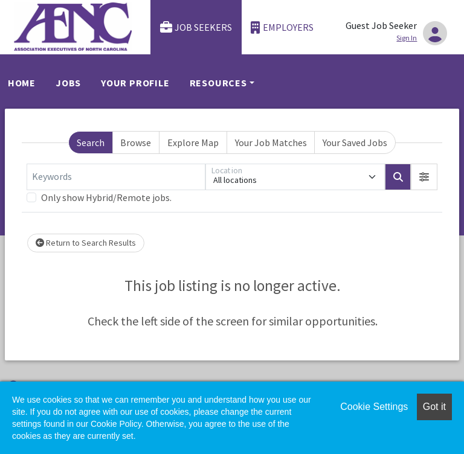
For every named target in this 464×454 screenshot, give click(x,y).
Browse (135, 142)
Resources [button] (218, 83)
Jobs (68, 83)
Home (22, 83)
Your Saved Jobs (355, 142)
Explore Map (193, 142)
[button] (424, 177)
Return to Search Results (86, 242)
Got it (434, 406)
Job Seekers (196, 27)
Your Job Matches (271, 142)
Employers (282, 27)
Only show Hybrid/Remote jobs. (106, 197)
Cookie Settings (374, 406)
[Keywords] (116, 177)
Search (91, 142)
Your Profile (135, 83)
